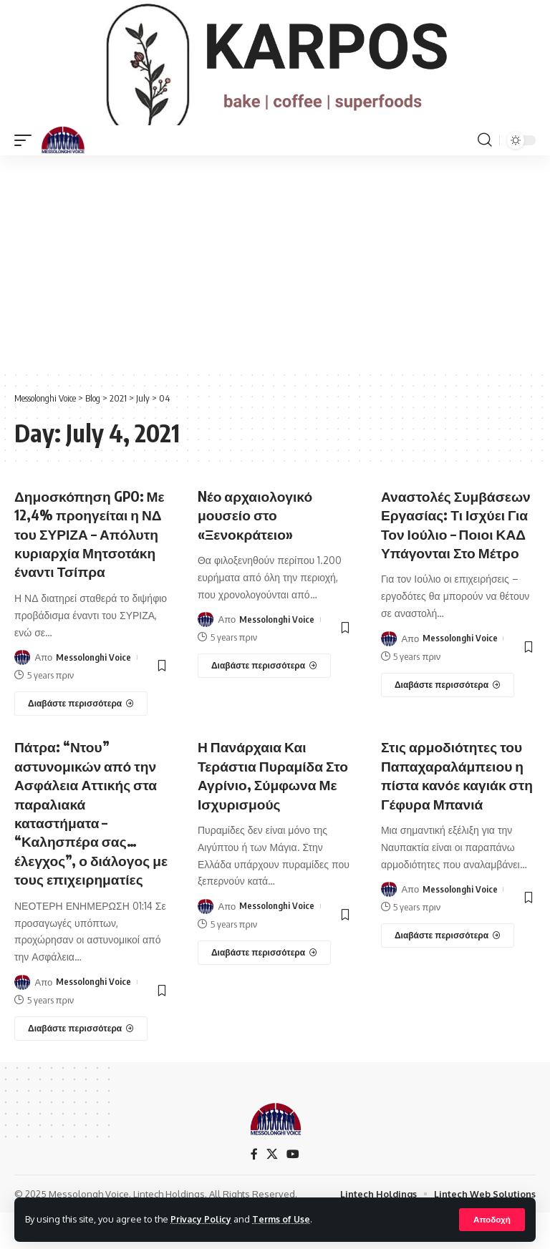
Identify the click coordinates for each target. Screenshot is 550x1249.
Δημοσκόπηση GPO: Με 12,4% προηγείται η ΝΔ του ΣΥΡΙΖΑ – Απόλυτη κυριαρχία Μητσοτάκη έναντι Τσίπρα (89, 562)
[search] (485, 161)
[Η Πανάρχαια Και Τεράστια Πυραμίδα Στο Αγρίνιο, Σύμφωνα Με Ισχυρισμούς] (264, 990)
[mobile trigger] (26, 161)
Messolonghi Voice (93, 695)
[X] (272, 1190)
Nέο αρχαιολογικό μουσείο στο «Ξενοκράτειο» (257, 535)
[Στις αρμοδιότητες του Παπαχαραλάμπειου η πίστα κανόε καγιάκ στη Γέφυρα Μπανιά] (447, 973)
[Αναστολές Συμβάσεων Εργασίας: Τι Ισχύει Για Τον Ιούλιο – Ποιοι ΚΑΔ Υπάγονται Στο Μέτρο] (447, 723)
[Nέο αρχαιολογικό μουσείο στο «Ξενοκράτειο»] (264, 686)
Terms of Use (284, 1219)
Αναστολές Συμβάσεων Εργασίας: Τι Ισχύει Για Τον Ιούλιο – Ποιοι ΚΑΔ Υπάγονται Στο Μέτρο (457, 553)
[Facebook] (254, 1190)
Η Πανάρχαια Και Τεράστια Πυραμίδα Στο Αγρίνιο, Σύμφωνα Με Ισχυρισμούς (272, 813)
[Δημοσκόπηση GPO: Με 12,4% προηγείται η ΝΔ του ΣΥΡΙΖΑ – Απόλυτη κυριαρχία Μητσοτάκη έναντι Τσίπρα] (81, 742)
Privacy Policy (201, 1219)
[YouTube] (293, 1190)
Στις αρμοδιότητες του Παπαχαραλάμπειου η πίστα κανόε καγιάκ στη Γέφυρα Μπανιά (455, 813)
